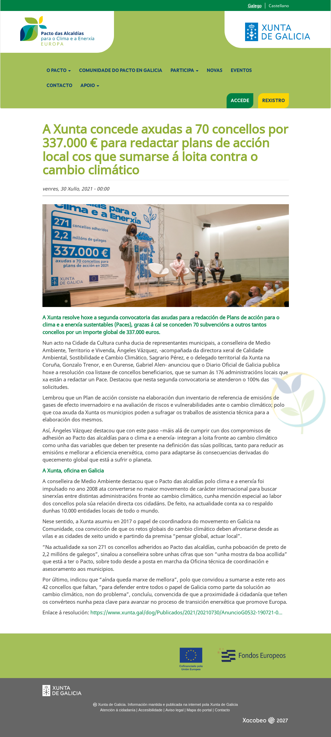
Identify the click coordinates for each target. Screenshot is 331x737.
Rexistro (273, 100)
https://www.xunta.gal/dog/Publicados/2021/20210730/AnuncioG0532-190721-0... (186, 612)
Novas (214, 70)
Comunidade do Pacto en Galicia (120, 70)
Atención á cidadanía (118, 710)
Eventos (241, 70)
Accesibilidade (150, 710)
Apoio (89, 85)
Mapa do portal (199, 710)
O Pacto (59, 70)
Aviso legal (174, 710)
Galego (255, 6)
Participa (184, 70)
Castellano (279, 6)
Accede (240, 100)
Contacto (59, 85)
